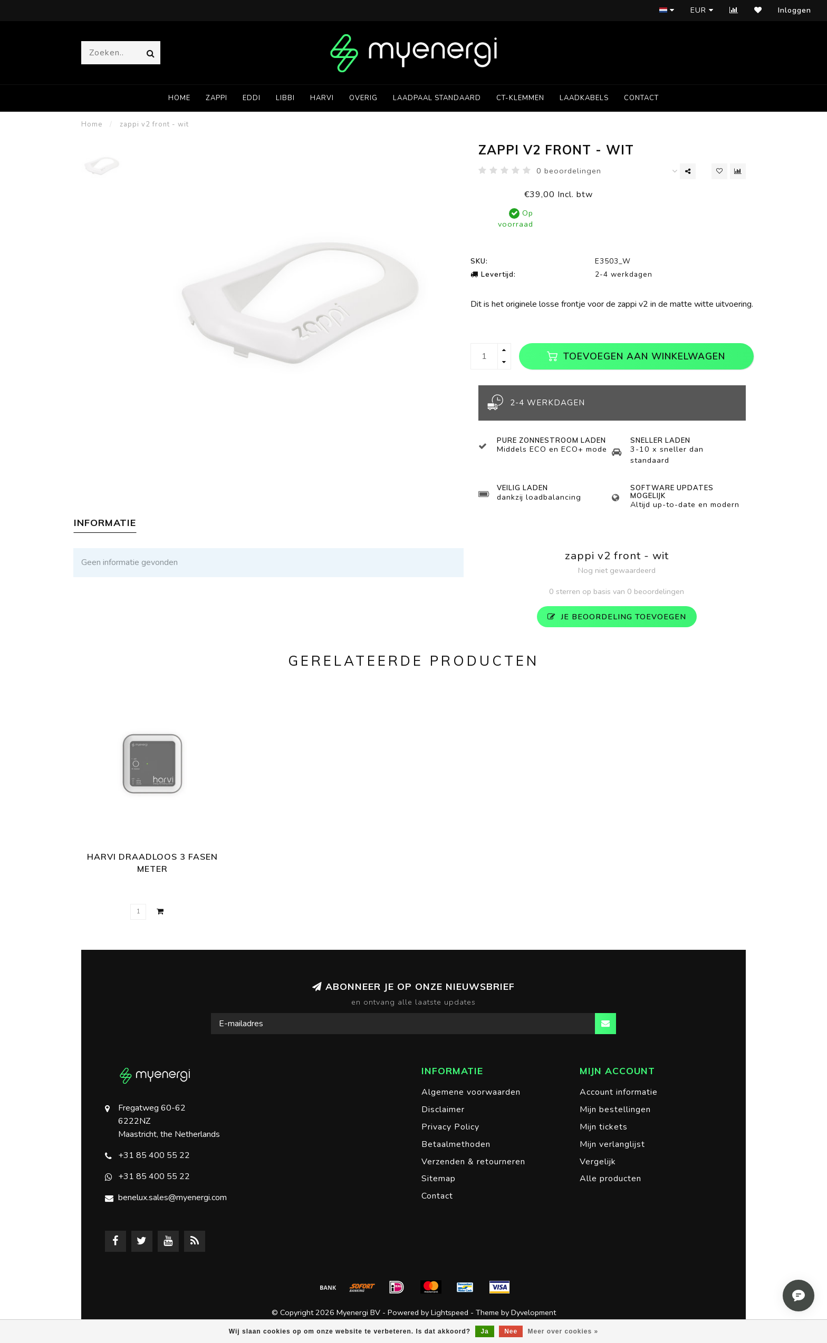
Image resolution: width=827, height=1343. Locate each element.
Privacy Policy (450, 1127)
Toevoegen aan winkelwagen (636, 356)
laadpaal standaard (437, 98)
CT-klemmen (520, 98)
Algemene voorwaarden (471, 1092)
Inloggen (794, 10)
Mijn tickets (604, 1127)
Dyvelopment (533, 1312)
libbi (285, 98)
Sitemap (438, 1178)
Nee (510, 1331)
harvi (322, 98)
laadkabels (584, 98)
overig (363, 98)
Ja (484, 1331)
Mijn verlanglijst (612, 1144)
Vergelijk (598, 1161)
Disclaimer (443, 1109)
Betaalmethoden (456, 1144)
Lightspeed (449, 1312)
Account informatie (619, 1092)
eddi (252, 98)
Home (179, 98)
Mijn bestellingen (615, 1109)
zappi (216, 98)
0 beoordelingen (568, 171)
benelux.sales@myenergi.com (172, 1197)
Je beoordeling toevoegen (616, 616)
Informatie (105, 523)
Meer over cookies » (563, 1331)
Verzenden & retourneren (473, 1161)
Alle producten (610, 1178)
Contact (641, 98)
